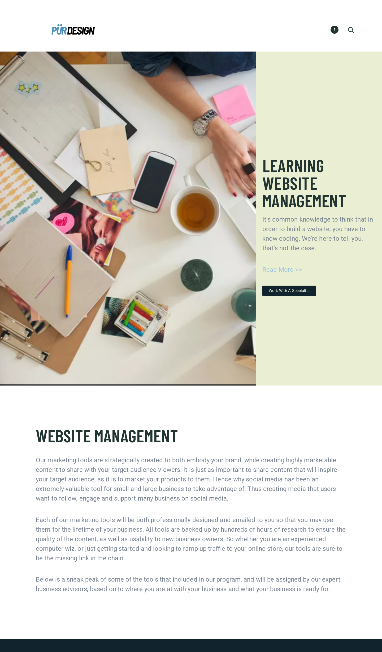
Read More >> (282, 270)
